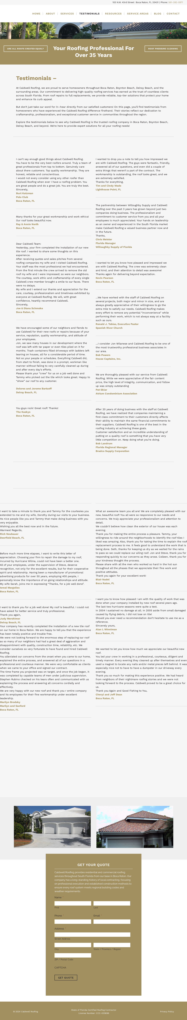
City (57, 949)
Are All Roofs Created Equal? (25, 49)
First (57, 907)
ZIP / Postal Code (64, 959)
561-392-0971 (175, 2)
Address (60, 928)
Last (96, 907)
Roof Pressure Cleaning (163, 49)
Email (98, 915)
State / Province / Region (107, 949)
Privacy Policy (167, 1010)
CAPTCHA (60, 967)
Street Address (62, 939)
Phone (59, 915)
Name (58, 897)
